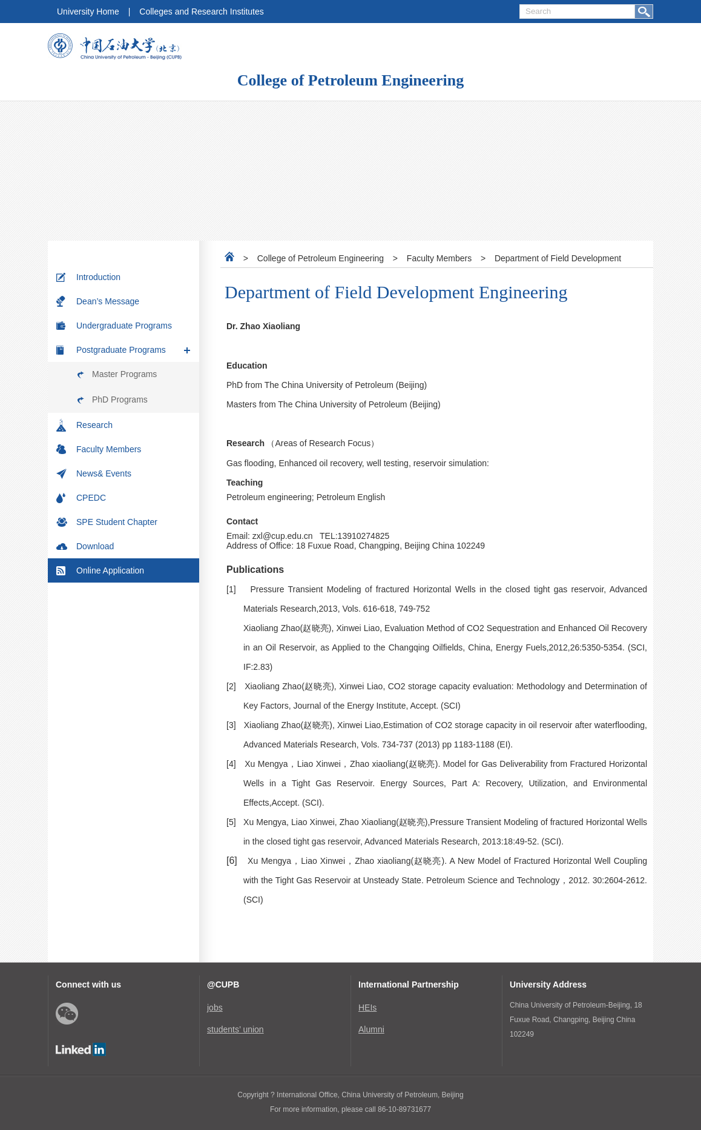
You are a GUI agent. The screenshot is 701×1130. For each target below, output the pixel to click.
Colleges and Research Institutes (201, 11)
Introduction (98, 277)
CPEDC (91, 498)
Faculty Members (108, 449)
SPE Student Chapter (116, 522)
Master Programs (124, 374)
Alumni (371, 1029)
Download (95, 546)
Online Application (110, 570)
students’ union (235, 1029)
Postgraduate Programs (121, 350)
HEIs (367, 1007)
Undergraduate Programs (124, 325)
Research (94, 425)
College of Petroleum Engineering (350, 80)
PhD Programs (120, 399)
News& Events (103, 473)
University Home (88, 11)
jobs (215, 1007)
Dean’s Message (107, 301)
